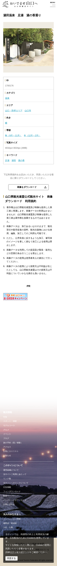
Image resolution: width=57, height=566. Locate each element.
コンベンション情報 (12, 519)
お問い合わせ (9, 504)
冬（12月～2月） (32, 135)
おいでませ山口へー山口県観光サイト (19, 5)
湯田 (14, 160)
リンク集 (7, 478)
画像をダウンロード (27, 187)
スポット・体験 (10, 421)
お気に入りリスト (11, 451)
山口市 (28, 110)
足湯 (7, 160)
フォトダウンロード (12, 491)
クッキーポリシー (20, 552)
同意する (11, 558)
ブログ (6, 438)
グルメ (6, 430)
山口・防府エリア (13, 110)
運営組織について (11, 470)
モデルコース (9, 425)
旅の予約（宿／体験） (13, 443)
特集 (5, 417)
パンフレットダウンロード (14, 500)
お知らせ (7, 455)
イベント (7, 434)
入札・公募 (8, 527)
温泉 (7, 98)
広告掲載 (7, 487)
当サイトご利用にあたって (14, 474)
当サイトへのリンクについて (15, 483)
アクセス (7, 447)
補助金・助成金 (10, 523)
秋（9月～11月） (13, 135)
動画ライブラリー (11, 496)
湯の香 (21, 160)
